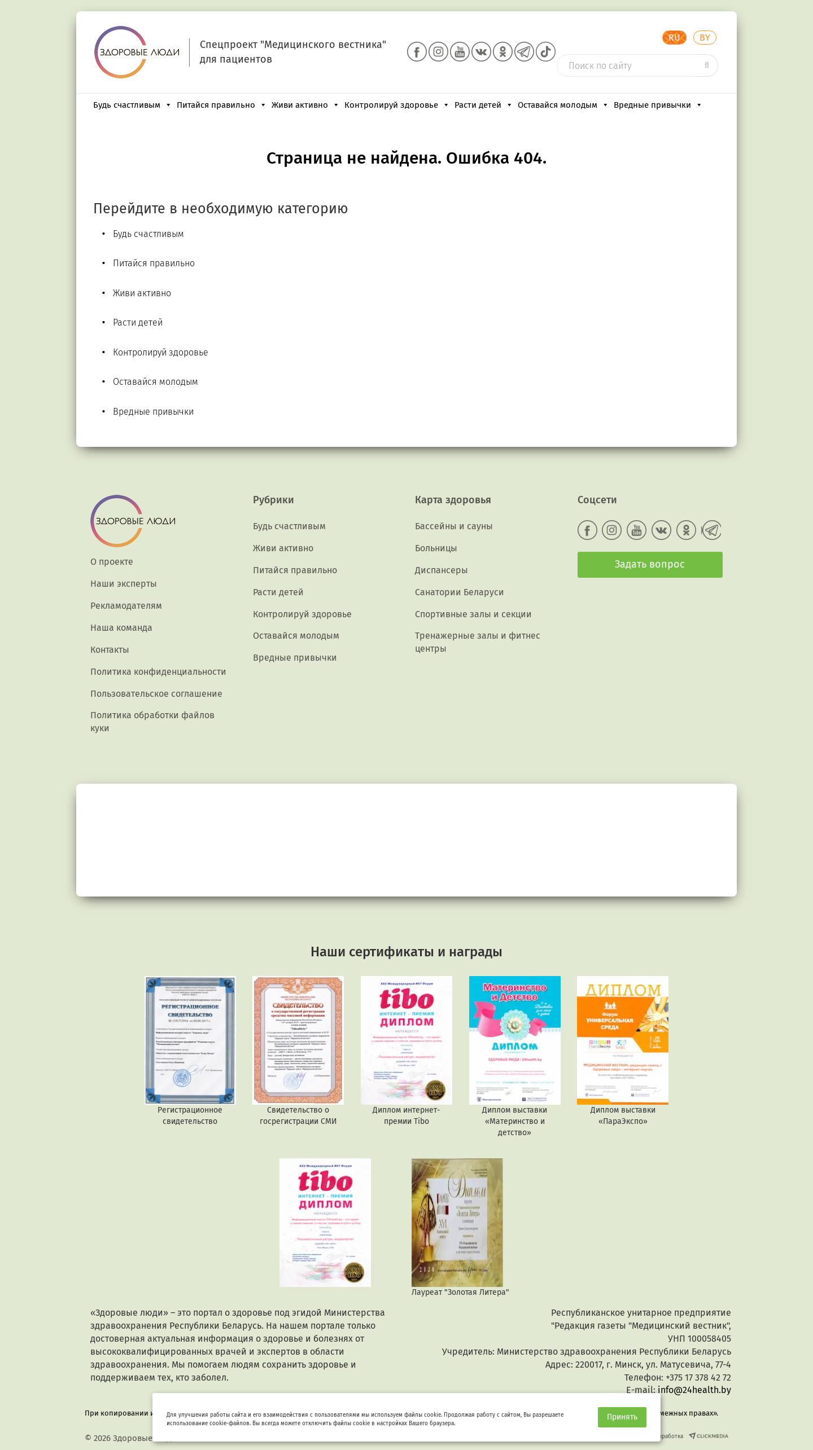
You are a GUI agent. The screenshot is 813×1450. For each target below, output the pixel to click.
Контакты (109, 649)
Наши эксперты (123, 583)
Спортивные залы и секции (473, 614)
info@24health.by (694, 1390)
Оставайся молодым (563, 105)
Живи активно (306, 105)
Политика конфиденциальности (158, 671)
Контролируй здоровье (397, 105)
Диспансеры (441, 570)
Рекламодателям (126, 605)
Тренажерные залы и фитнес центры (477, 642)
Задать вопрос (650, 564)
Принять (622, 1417)
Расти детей (483, 105)
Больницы (436, 548)
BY (705, 37)
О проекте (111, 561)
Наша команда (121, 627)
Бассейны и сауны (454, 526)
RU (674, 37)
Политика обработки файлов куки (152, 721)
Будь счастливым (132, 105)
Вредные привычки (658, 105)
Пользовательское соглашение (156, 693)
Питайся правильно (222, 105)
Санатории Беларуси (459, 592)
